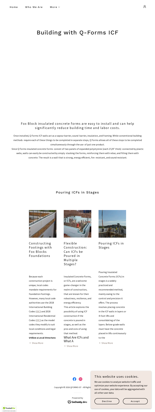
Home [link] (14, 7)
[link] (74, 379)
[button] (54, 7)
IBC (38, 311)
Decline (107, 401)
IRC (38, 320)
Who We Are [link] (34, 7)
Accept (135, 401)
